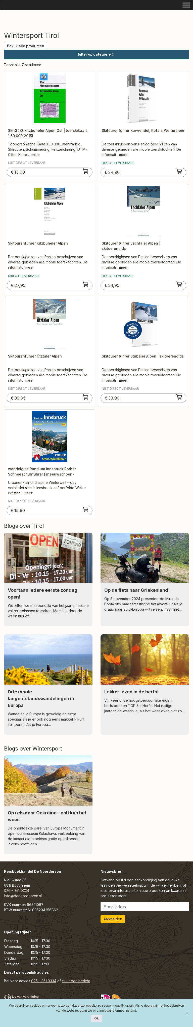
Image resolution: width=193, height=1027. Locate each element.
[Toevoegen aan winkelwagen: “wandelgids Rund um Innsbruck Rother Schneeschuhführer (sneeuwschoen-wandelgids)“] (86, 509)
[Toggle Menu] (186, 5)
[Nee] (186, 1013)
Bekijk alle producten (25, 46)
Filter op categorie (96, 54)
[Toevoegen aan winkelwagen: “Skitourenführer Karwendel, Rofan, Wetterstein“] (179, 171)
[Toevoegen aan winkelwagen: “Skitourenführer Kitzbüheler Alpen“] (86, 284)
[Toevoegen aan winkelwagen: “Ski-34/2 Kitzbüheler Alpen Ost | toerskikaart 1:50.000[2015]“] (86, 171)
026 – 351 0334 (16, 890)
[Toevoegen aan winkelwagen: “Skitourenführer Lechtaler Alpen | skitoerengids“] (179, 284)
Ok (96, 1018)
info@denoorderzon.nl (23, 896)
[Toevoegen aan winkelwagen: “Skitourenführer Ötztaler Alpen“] (86, 397)
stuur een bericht (76, 981)
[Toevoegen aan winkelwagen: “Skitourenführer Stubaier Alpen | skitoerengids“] (179, 397)
